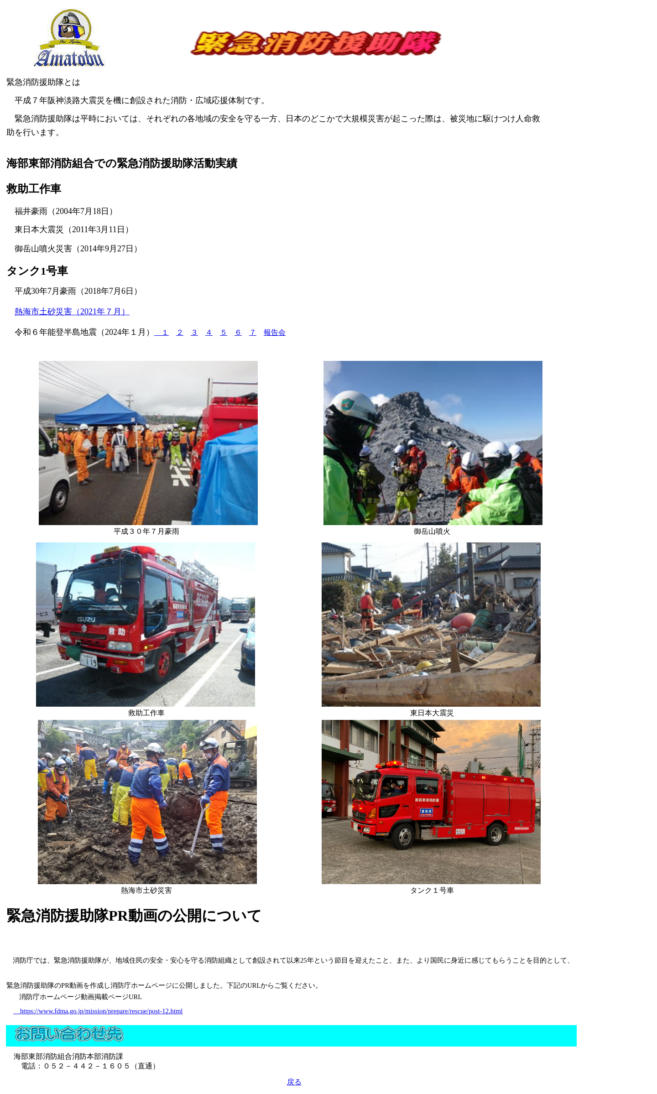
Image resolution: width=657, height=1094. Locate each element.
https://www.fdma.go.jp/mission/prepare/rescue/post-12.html (97, 1011)
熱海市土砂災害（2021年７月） (72, 311)
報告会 (275, 332)
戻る (294, 1082)
